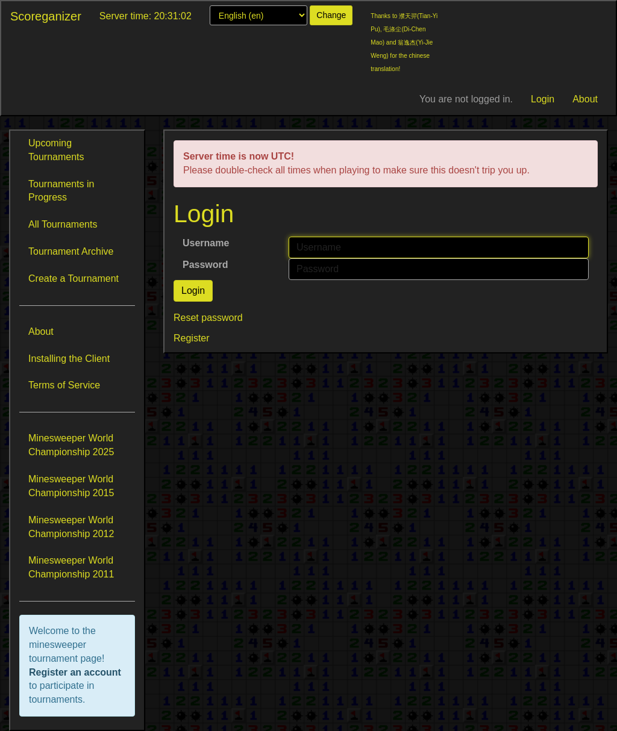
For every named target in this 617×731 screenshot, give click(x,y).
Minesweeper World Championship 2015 (71, 486)
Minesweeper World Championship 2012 (71, 527)
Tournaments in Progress (61, 191)
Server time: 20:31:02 (145, 16)
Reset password (208, 318)
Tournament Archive (70, 251)
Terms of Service (64, 385)
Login (542, 99)
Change (331, 15)
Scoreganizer (45, 16)
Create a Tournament (73, 278)
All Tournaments (62, 224)
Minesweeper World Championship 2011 (71, 567)
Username (206, 243)
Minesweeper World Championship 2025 (71, 445)
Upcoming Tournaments (56, 150)
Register (192, 338)
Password (205, 265)
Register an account (75, 672)
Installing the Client (69, 358)
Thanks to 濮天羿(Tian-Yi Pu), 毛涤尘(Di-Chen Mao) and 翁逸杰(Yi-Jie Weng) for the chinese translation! (404, 42)
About (585, 99)
